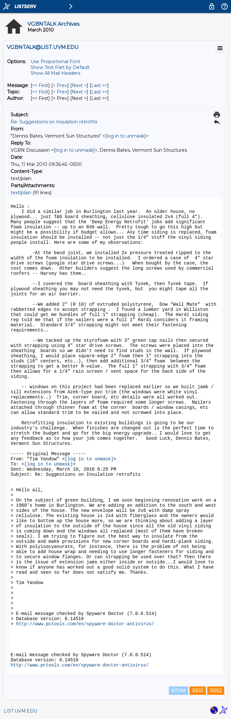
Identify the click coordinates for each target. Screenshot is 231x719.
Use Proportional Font (55, 61)
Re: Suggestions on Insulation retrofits (54, 122)
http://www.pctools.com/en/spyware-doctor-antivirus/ (85, 624)
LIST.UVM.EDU (20, 711)
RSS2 (216, 691)
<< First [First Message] (40, 85)
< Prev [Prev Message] (60, 85)
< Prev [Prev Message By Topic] (60, 92)
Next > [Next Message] (79, 85)
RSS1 (197, 691)
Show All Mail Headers (55, 73)
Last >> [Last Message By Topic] (99, 92)
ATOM (178, 691)
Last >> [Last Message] (99, 85)
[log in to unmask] (125, 136)
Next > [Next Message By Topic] (79, 92)
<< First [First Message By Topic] (40, 92)
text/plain (21, 193)
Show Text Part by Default (60, 67)
